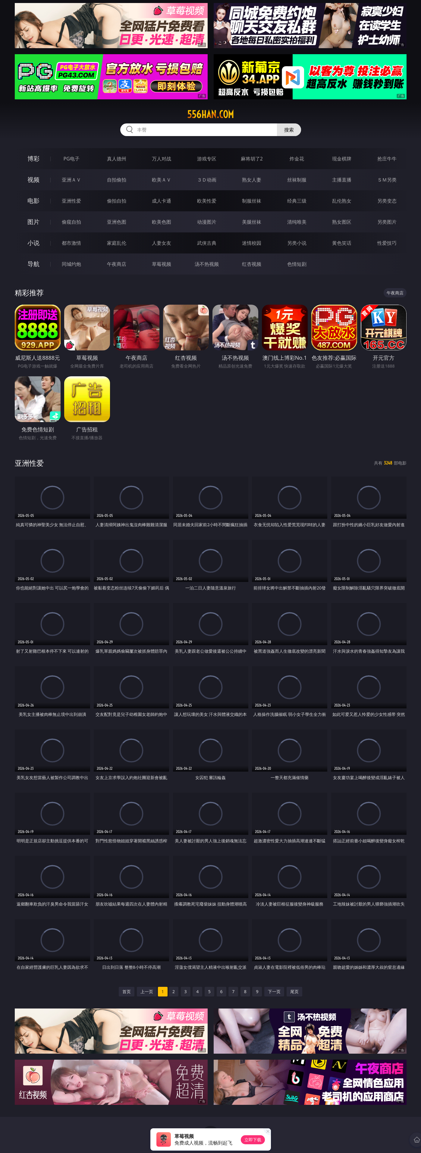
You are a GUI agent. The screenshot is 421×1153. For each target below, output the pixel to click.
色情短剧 (296, 264)
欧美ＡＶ (161, 179)
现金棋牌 (341, 158)
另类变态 (387, 200)
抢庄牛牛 (387, 158)
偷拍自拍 (116, 200)
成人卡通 (161, 200)
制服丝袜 (251, 200)
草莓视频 (161, 264)
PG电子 (72, 158)
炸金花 (297, 158)
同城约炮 (71, 264)
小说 (33, 243)
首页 (126, 991)
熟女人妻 (251, 179)
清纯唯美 (296, 222)
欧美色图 (161, 222)
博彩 (33, 158)
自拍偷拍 (116, 179)
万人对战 (161, 158)
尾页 (294, 991)
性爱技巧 (387, 243)
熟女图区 (341, 222)
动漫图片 (206, 222)
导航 (33, 264)
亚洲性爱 (71, 200)
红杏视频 (251, 264)
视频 (33, 180)
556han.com (210, 114)
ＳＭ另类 (387, 179)
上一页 (146, 991)
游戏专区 (206, 158)
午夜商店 (116, 264)
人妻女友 (161, 243)
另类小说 (296, 243)
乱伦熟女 (341, 200)
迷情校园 (251, 243)
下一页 (274, 991)
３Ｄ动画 (206, 179)
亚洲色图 (116, 222)
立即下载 (252, 1139)
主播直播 (341, 179)
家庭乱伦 (116, 243)
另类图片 (387, 222)
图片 (33, 222)
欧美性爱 (206, 200)
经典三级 (296, 200)
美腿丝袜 (251, 222)
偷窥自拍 (71, 222)
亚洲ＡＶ (71, 179)
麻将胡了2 (252, 158)
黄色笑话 (341, 243)
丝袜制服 (296, 179)
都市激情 (71, 243)
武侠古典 (206, 243)
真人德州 (116, 158)
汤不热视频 (207, 264)
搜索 (289, 129)
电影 (33, 201)
